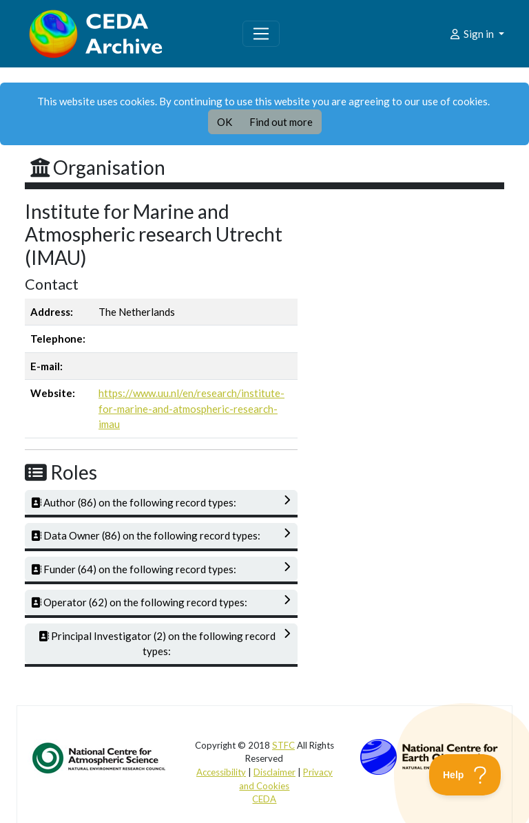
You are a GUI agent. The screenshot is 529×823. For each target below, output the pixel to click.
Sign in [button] (472, 34)
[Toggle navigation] (261, 34)
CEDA (264, 798)
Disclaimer (274, 772)
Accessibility (221, 772)
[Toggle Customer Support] (465, 774)
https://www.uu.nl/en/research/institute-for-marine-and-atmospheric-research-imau (191, 408)
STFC (283, 745)
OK (224, 122)
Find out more (281, 122)
